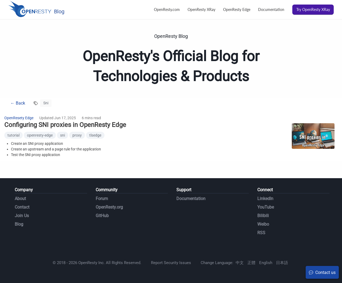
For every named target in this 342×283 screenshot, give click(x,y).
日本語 (282, 262)
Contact (22, 207)
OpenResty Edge (236, 9)
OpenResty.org (109, 207)
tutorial (13, 135)
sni (62, 135)
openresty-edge (40, 135)
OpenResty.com (167, 9)
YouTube (265, 207)
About (20, 198)
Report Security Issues (171, 262)
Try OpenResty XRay (313, 9)
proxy (77, 135)
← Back (17, 103)
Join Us (22, 215)
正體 (251, 262)
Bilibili (263, 215)
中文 (240, 262)
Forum (102, 198)
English (265, 262)
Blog (19, 224)
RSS (261, 232)
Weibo (263, 224)
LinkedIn (265, 198)
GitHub (102, 215)
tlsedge (95, 135)
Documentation (271, 9)
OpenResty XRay (201, 9)
